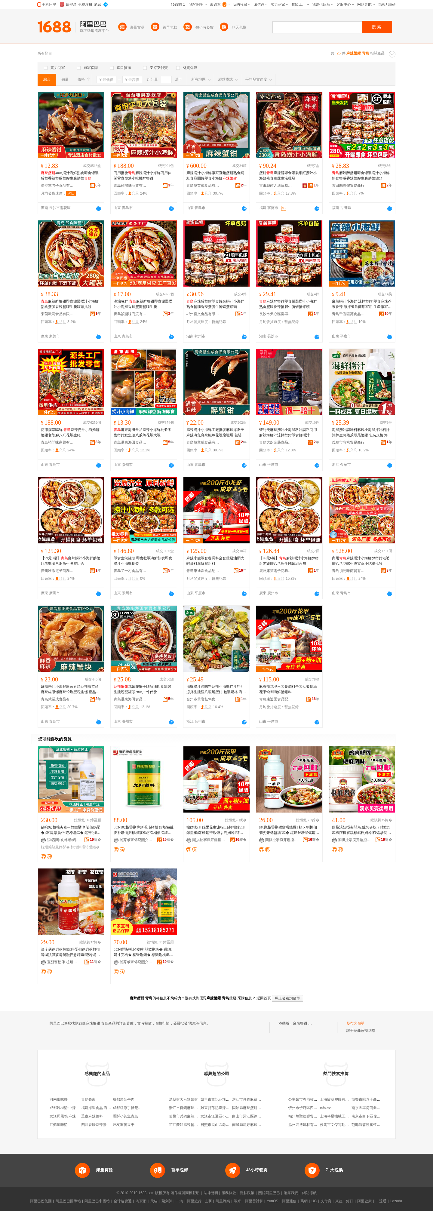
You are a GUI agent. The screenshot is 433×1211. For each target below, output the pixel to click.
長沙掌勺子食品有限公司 (57, 185)
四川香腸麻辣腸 (93, 1125)
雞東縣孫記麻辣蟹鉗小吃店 (222, 1108)
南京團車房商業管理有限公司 (375, 1108)
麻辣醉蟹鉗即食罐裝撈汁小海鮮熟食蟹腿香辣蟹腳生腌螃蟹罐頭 (361, 175)
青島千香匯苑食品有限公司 (348, 314)
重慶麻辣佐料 (92, 1116)
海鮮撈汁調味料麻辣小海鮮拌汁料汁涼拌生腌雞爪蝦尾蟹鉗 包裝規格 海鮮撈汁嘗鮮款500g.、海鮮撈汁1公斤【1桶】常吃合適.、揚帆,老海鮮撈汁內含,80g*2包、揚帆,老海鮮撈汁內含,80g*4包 (362, 433)
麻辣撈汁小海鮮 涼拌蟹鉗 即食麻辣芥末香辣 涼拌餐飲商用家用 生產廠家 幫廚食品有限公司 (362, 304)
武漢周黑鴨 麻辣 (63, 1116)
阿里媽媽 (223, 1201)
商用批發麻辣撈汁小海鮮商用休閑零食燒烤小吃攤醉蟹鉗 (142, 175)
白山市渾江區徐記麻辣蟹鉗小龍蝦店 (261, 1116)
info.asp (325, 1108)
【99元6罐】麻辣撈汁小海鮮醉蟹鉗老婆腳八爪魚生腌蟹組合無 (289, 561)
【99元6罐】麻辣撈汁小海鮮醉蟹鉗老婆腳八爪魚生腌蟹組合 (70, 561)
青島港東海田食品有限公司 (130, 442)
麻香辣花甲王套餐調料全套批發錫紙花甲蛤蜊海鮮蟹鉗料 (288, 689)
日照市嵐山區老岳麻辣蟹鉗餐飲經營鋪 (231, 1125)
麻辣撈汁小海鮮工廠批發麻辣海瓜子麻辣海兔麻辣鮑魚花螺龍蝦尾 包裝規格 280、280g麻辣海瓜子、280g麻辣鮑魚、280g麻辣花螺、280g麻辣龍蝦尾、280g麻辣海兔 (216, 433)
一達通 (381, 1201)
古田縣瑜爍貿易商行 (348, 185)
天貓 (154, 1201)
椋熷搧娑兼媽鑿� (55, 847)
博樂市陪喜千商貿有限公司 (373, 1099)
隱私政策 (247, 1193)
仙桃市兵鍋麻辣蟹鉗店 (187, 1116)
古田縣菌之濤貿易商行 (275, 185)
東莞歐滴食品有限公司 (57, 314)
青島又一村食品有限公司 (130, 571)
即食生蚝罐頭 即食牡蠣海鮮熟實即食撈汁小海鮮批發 (143, 561)
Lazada (396, 1201)
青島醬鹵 (88, 1099)
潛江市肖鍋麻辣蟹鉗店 (250, 1099)
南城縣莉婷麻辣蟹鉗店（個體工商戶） (262, 1125)
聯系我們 (291, 1193)
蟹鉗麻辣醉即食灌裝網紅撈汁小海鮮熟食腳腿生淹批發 (288, 175)
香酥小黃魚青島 (125, 1116)
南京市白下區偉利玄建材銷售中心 (379, 1116)
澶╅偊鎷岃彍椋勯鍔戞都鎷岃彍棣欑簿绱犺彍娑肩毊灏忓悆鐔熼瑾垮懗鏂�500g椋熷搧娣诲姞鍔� (70, 952)
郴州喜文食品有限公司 (203, 314)
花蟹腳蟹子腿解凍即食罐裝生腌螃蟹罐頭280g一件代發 (142, 689)
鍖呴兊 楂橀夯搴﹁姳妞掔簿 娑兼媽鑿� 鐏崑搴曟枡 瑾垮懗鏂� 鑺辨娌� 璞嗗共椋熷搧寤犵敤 (70, 830)
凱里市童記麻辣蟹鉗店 (219, 1099)
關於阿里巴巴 (269, 1193)
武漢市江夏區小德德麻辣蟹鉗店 (226, 1116)
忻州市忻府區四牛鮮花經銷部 (311, 1108)
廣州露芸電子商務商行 (275, 571)
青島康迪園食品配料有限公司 (203, 571)
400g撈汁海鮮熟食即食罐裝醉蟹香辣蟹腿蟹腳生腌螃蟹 (70, 175)
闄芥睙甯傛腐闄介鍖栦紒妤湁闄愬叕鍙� (136, 840)
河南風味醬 (59, 1099)
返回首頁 (263, 998)
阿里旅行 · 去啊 (199, 1201)
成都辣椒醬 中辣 (63, 1108)
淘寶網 (141, 1201)
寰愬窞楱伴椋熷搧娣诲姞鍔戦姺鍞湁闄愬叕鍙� (63, 962)
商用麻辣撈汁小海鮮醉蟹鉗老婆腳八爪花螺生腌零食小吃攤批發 (361, 561)
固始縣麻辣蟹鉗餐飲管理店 (253, 1108)
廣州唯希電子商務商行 (57, 571)
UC (314, 1201)
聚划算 (166, 1201)
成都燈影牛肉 (123, 1099)
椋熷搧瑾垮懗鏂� (85, 847)
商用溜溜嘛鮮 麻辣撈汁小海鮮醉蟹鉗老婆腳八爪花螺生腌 (70, 432)
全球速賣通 (123, 1201)
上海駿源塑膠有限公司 (338, 1099)
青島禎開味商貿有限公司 (130, 185)
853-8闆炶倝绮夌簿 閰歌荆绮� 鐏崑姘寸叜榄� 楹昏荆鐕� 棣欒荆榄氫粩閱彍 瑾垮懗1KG (143, 952)
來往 (338, 1201)
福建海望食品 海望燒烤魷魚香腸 (107, 1108)
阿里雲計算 (254, 1201)
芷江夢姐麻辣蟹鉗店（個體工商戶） (198, 1125)
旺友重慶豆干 (123, 1125)
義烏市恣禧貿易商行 (348, 442)
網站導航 (309, 1193)
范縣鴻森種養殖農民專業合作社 (377, 1125)
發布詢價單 (355, 1023)
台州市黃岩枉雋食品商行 (203, 699)
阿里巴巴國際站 (68, 1201)
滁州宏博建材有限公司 (306, 1125)
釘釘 (349, 1201)
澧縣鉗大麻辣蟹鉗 (183, 1099)
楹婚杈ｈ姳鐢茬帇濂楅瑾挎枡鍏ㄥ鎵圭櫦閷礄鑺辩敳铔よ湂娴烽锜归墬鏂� (215, 830)
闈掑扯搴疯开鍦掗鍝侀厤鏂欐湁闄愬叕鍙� (209, 840)
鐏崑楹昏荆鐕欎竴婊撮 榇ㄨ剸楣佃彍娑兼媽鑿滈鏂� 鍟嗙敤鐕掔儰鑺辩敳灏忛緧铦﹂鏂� (289, 830)
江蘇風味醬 (59, 1125)
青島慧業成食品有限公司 (203, 185)
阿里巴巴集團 (41, 1201)
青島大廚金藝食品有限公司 (275, 442)
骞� (95, 840)
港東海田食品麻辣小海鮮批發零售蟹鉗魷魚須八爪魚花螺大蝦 (142, 432)
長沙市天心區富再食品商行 (275, 314)
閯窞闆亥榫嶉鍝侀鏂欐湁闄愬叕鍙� (63, 840)
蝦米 (237, 1201)
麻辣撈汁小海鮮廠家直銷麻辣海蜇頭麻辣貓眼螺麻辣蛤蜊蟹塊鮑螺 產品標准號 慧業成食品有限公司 (70, 689)
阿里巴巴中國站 (97, 1201)
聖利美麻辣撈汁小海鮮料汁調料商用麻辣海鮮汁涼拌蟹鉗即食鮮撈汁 (288, 432)
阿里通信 (289, 1201)
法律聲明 (211, 1193)
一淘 (179, 1201)
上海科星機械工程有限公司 (341, 1116)
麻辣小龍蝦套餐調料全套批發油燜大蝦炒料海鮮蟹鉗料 (215, 561)
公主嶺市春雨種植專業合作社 (311, 1099)
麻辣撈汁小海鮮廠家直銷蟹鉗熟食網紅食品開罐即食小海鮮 (215, 175)
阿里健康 (364, 1201)
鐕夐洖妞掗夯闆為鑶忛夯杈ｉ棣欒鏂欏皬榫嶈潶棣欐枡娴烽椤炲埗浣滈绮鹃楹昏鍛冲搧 (361, 830)
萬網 (304, 1201)
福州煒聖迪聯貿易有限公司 (310, 1116)
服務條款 (229, 1193)
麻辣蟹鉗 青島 (304, 1023)
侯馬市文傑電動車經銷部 (340, 1125)
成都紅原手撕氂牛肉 (129, 1108)
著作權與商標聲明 (185, 1193)
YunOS (272, 1201)
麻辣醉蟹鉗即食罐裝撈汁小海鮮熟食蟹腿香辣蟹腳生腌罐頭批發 (70, 304)
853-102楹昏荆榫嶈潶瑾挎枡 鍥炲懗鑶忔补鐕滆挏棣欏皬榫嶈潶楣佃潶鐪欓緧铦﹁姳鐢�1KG (144, 830)
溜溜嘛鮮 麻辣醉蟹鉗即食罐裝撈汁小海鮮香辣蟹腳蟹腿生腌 (143, 304)
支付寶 (326, 1201)
